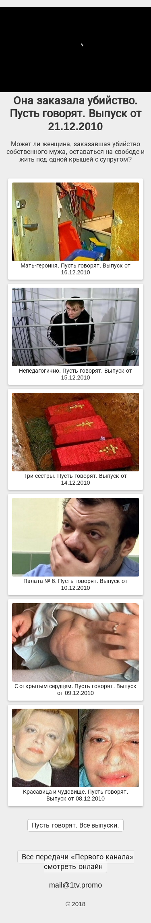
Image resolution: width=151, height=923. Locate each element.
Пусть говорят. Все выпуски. (75, 825)
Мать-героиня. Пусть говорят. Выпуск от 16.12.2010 (75, 266)
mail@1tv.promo (75, 885)
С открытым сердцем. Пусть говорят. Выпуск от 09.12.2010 (75, 686)
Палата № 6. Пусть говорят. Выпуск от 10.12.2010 (75, 581)
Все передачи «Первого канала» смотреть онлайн (77, 861)
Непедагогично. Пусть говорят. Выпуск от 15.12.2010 (75, 371)
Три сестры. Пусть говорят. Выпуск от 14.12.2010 (75, 476)
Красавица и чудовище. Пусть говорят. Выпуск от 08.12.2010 (75, 792)
